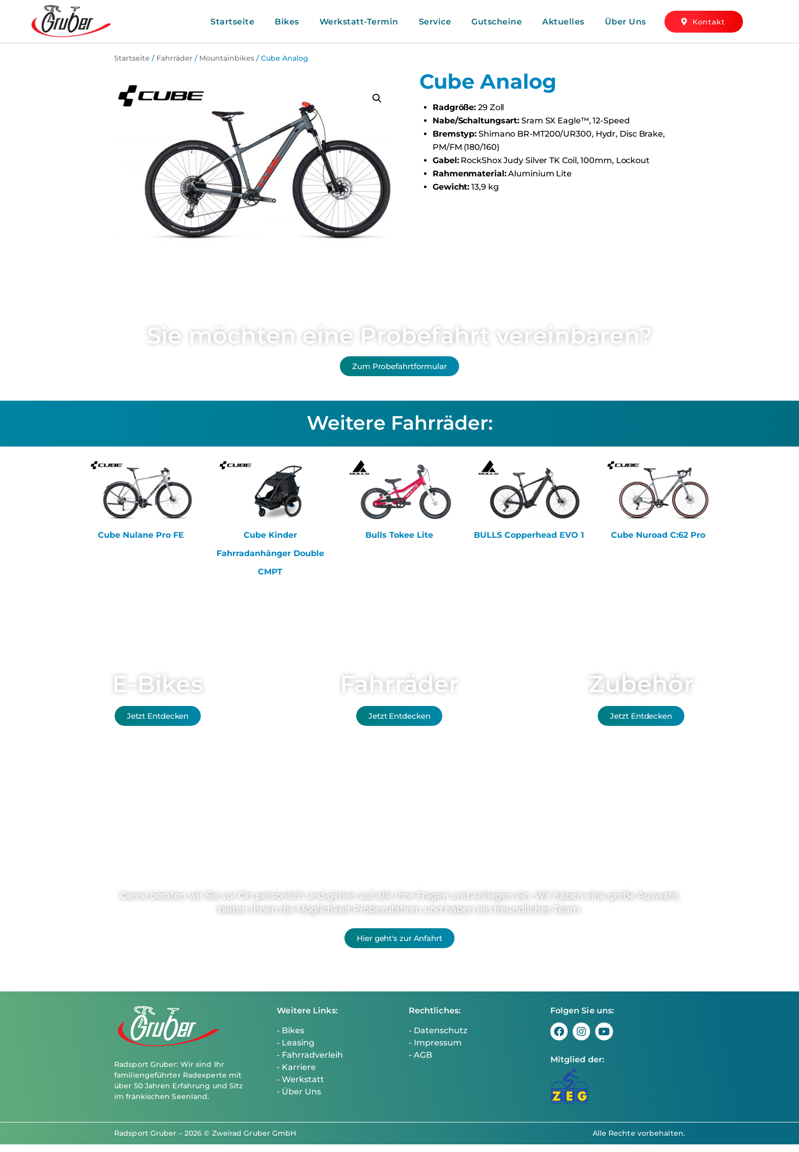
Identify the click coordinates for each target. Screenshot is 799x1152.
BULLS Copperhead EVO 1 (529, 542)
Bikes (287, 22)
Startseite (232, 22)
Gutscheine (496, 22)
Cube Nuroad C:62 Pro (658, 542)
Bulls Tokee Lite (399, 542)
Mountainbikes (226, 58)
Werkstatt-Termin (358, 22)
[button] (377, 98)
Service (435, 22)
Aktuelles (563, 22)
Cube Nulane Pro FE (141, 542)
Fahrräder (174, 58)
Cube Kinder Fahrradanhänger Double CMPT (270, 561)
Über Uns (625, 22)
